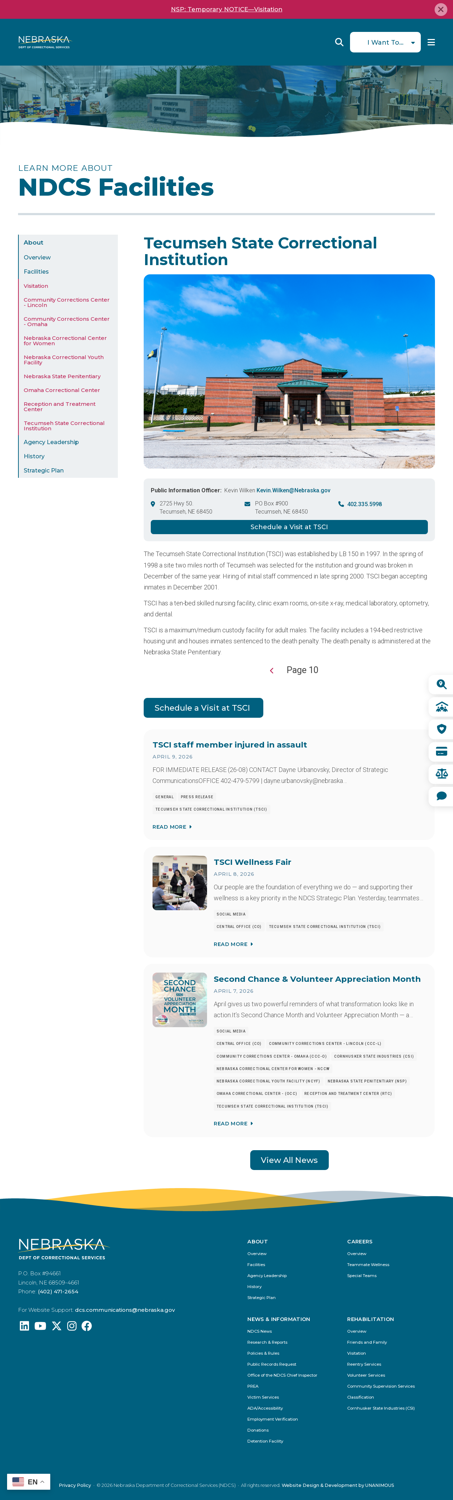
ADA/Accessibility (265, 1408)
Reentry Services (364, 1364)
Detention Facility (265, 1441)
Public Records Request (271, 1364)
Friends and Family (367, 1342)
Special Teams (362, 1276)
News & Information (278, 1319)
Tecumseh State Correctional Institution (64, 426)
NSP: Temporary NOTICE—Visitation (226, 9)
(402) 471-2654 (58, 1291)
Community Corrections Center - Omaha (67, 321)
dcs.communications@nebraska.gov (125, 1309)
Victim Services (263, 1397)
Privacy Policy (75, 1485)
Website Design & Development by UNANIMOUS (338, 1485)
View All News (289, 1160)
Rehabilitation (370, 1319)
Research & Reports (267, 1342)
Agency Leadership (51, 442)
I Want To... (385, 42)
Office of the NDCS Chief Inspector (282, 1375)
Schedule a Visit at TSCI (289, 527)
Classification (360, 1397)
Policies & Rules (263, 1353)
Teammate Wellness (368, 1265)
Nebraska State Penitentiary (62, 376)
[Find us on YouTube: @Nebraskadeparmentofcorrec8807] (40, 1328)
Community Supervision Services (381, 1386)
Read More (169, 826)
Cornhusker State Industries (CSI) (381, 1408)
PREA (252, 1386)
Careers (360, 1241)
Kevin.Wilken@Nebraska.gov (294, 490)
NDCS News (259, 1331)
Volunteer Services (366, 1375)
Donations (258, 1430)
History (34, 456)
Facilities (36, 271)
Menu (431, 42)
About (33, 242)
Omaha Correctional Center (62, 390)
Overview (37, 257)
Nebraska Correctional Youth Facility (64, 360)
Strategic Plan (44, 470)
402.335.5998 (364, 504)
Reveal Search (339, 42)
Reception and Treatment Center (60, 407)
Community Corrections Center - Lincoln (67, 302)
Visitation (36, 285)
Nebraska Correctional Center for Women (65, 341)
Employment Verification (272, 1419)
